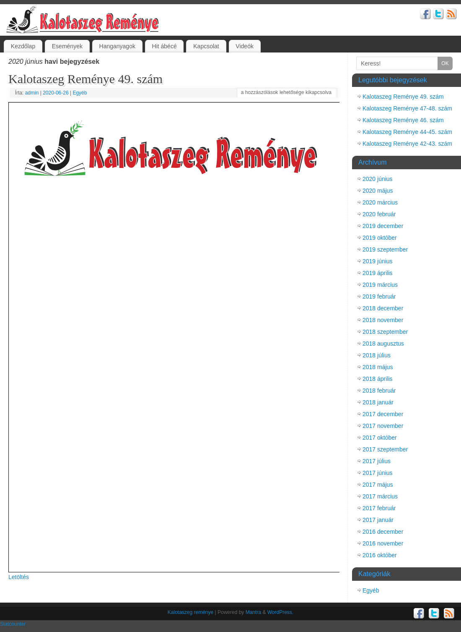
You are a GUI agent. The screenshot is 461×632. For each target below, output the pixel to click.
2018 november (383, 320)
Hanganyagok (117, 46)
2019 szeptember (385, 249)
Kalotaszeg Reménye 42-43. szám (407, 143)
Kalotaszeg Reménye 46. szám (403, 120)
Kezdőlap (23, 46)
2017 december (383, 414)
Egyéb (80, 93)
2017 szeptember (385, 449)
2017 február (379, 508)
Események (67, 46)
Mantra (253, 612)
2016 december (383, 531)
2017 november (383, 425)
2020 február (379, 214)
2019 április (378, 273)
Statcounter (13, 624)
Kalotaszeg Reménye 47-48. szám (407, 108)
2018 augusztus (383, 343)
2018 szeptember (385, 331)
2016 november (383, 543)
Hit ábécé (164, 46)
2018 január (378, 402)
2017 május (378, 484)
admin (32, 93)
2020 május (378, 190)
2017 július (377, 461)
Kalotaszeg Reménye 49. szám (85, 79)
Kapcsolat (206, 46)
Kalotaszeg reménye (190, 612)
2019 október (380, 237)
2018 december (383, 308)
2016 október (380, 555)
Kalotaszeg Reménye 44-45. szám (407, 131)
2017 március (380, 496)
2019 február (379, 296)
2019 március (380, 284)
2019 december (383, 226)
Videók (245, 46)
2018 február (379, 390)
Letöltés (18, 577)
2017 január (378, 520)
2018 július (377, 355)
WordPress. (280, 612)
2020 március (380, 202)
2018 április (378, 378)
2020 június (378, 179)
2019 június (378, 261)
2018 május (378, 367)
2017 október (380, 437)
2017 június (378, 472)
